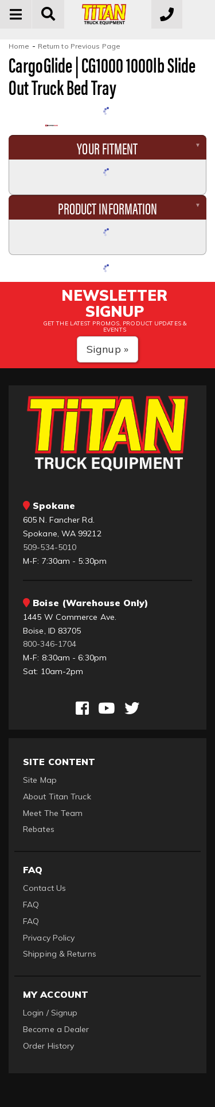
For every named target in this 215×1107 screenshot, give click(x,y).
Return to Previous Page (79, 46)
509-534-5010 (49, 547)
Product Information (108, 207)
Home (19, 46)
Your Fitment (107, 147)
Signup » (107, 349)
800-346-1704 (49, 644)
